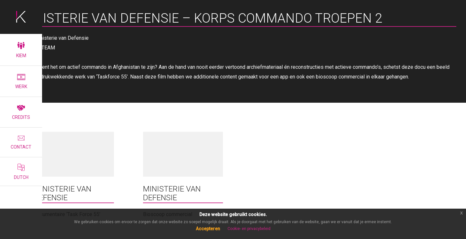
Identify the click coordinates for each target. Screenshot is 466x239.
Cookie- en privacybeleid (249, 228)
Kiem (21, 50)
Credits (21, 112)
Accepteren (208, 228)
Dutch (21, 172)
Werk (21, 81)
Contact (21, 143)
